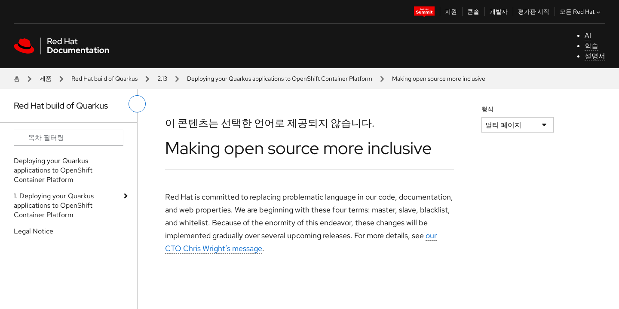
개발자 (499, 11)
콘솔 (473, 11)
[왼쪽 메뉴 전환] (137, 103)
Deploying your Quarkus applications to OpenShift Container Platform (279, 78)
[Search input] (68, 138)
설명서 (595, 56)
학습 (591, 45)
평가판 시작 (533, 11)
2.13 (162, 78)
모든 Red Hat (581, 11)
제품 (46, 78)
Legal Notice (33, 231)
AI (588, 35)
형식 (487, 109)
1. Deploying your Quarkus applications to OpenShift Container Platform (54, 205)
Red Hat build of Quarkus (104, 78)
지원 (451, 11)
